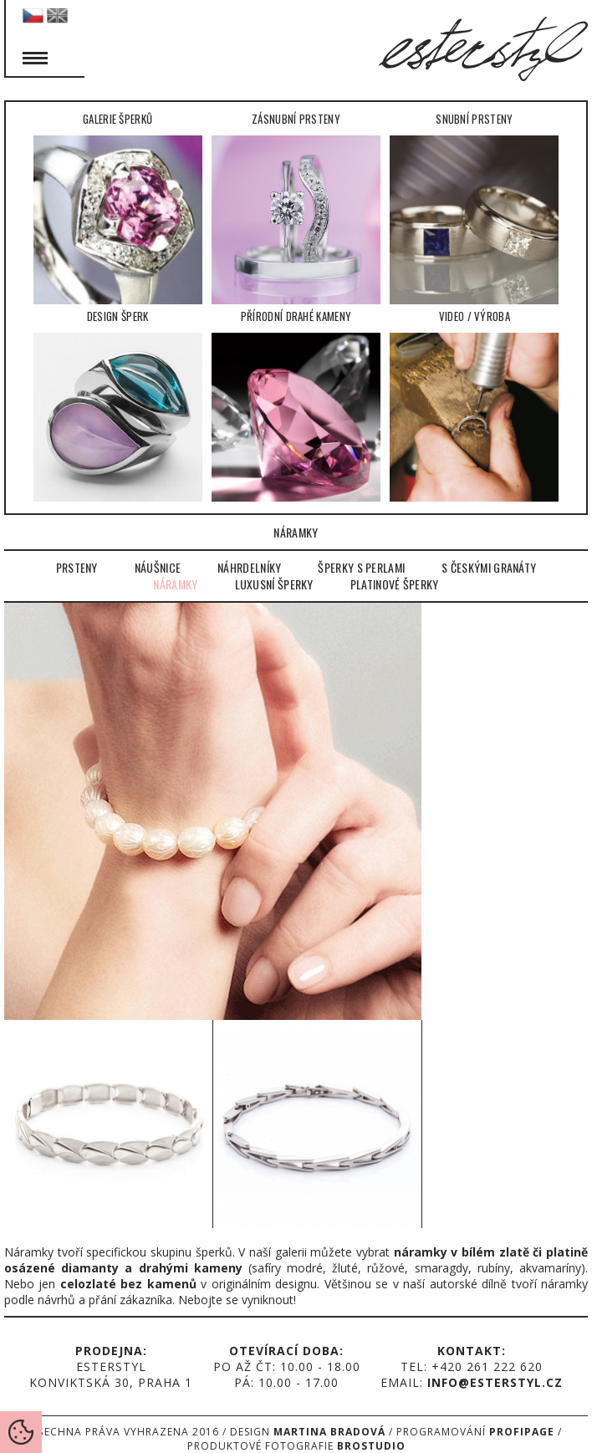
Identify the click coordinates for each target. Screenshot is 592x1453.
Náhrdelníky (249, 567)
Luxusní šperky (274, 584)
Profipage (521, 1432)
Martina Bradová (329, 1432)
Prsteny (77, 567)
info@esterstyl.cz (495, 1382)
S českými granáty (488, 567)
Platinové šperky (394, 584)
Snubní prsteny (474, 207)
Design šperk (117, 405)
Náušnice (158, 567)
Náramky (175, 584)
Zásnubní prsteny (296, 207)
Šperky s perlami (361, 567)
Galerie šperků (117, 207)
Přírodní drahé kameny (296, 405)
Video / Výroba (474, 405)
